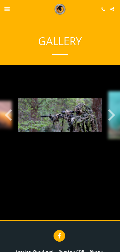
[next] (110, 115)
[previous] (9, 115)
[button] (7, 9)
